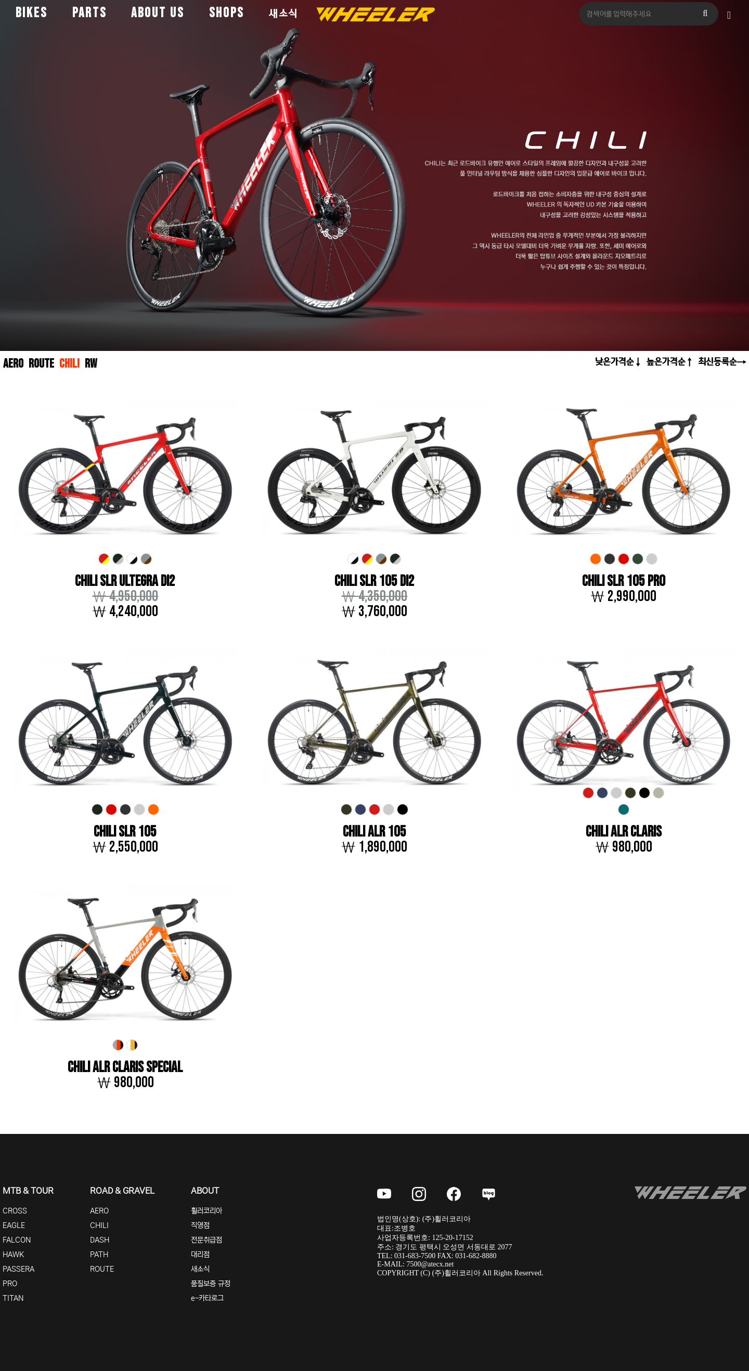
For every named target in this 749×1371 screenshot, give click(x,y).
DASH (99, 1240)
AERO (13, 363)
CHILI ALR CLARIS (624, 832)
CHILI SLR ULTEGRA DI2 (125, 581)
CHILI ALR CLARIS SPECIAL (125, 1068)
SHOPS (226, 13)
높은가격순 (666, 361)
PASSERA (18, 1269)
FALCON (17, 1240)
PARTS (89, 13)
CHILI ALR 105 (374, 832)
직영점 (200, 1225)
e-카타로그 (207, 1298)
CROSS (15, 1211)
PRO (10, 1283)
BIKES (31, 13)
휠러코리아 (206, 1211)
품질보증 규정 (210, 1283)
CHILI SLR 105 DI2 (374, 581)
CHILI (69, 363)
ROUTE (41, 363)
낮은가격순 (614, 361)
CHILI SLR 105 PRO (623, 581)
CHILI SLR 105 (125, 832)
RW (91, 363)
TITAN (13, 1298)
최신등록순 (717, 361)
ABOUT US (157, 13)
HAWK (13, 1254)
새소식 (283, 13)
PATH (99, 1254)
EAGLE (14, 1225)
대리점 (200, 1254)
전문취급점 (206, 1240)
